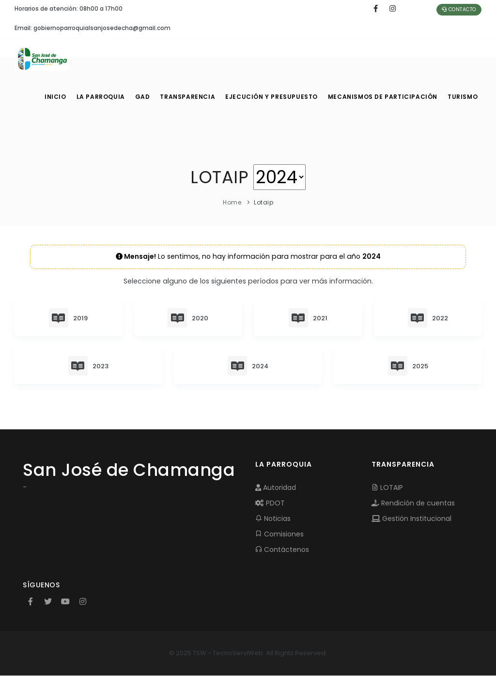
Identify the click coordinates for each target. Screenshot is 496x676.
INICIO (55, 97)
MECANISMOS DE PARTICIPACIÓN (383, 97)
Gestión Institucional (411, 519)
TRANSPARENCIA (193, 97)
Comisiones (279, 534)
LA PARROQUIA (102, 97)
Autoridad (275, 488)
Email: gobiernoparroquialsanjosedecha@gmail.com (92, 28)
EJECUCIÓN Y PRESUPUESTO (276, 97)
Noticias (273, 519)
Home (232, 202)
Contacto (459, 9)
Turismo (462, 97)
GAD (147, 97)
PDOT (270, 503)
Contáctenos (282, 550)
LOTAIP (387, 488)
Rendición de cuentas (413, 503)
